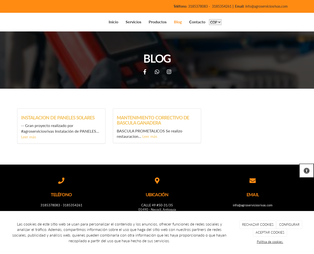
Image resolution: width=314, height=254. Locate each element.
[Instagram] (169, 72)
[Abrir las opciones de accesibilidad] (306, 171)
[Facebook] (145, 72)
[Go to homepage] (10, 22)
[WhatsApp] (157, 72)
